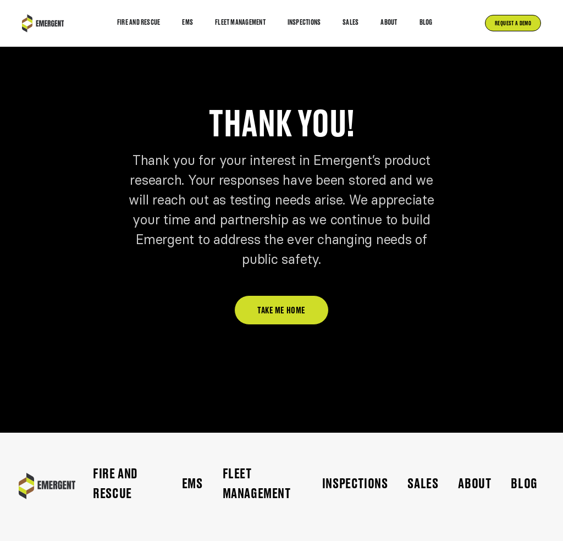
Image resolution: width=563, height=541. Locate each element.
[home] (43, 23)
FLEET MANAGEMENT (257, 483)
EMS (192, 483)
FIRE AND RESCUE (115, 483)
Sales (422, 483)
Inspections (355, 483)
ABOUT (474, 483)
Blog (524, 483)
